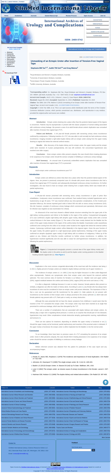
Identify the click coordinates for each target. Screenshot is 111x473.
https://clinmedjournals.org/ (55, 469)
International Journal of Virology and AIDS (68, 434)
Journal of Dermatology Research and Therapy (15, 414)
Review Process (71, 16)
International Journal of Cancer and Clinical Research (16, 401)
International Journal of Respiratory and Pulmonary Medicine (73, 411)
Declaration (11, 63)
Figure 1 (9, 64)
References (11, 66)
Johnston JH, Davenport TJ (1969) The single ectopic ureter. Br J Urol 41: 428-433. (63, 362)
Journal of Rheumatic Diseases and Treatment (69, 414)
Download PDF (11, 73)
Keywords (10, 54)
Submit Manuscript (51, 16)
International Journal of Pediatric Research (68, 408)
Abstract (9, 52)
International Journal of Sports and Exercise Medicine (71, 418)
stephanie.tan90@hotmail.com (84, 95)
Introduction (11, 56)
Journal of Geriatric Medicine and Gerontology (14, 427)
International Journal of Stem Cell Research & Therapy (72, 421)
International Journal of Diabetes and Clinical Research (17, 418)
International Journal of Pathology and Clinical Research (72, 404)
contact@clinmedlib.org (20, 453)
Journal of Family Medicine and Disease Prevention (16, 421)
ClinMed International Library (30, 467)
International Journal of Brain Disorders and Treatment (17, 398)
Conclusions (11, 61)
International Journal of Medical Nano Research (15, 434)
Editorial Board (97, 24)
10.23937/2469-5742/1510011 (93, 57)
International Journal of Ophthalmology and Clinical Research (74, 398)
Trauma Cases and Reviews (64, 427)
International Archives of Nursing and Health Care (70, 395)
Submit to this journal (97, 31)
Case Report (11, 57)
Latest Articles (13, 2)
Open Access (88, 16)
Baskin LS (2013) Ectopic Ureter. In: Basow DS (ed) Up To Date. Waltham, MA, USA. (63, 365)
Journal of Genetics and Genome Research (14, 424)
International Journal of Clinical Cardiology (13, 404)
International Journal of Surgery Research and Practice (72, 424)
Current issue (97, 35)
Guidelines (18, 16)
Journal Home (97, 20)
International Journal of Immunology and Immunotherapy (17, 431)
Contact (21, 2)
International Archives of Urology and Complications (86, 49)
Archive (97, 28)
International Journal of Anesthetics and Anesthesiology (17, 391)
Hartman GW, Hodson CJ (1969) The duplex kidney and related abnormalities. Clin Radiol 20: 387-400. (70, 374)
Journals (33, 16)
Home (6, 16)
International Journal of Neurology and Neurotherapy (71, 391)
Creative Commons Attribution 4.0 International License (70, 467)
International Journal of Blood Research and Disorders (17, 395)
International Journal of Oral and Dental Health (69, 401)
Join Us (4, 2)
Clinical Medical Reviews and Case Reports (14, 411)
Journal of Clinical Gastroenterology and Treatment (16, 408)
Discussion (10, 59)
